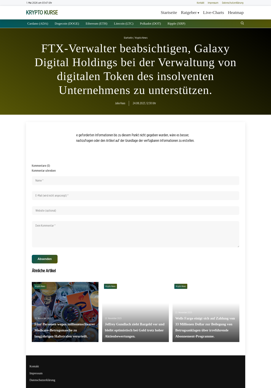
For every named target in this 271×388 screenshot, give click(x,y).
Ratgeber (189, 12)
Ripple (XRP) (176, 23)
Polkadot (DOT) (150, 23)
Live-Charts (213, 12)
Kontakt (200, 2)
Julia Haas (120, 103)
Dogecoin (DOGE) (67, 23)
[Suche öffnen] (242, 23)
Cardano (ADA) (37, 23)
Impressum (213, 2)
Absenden (45, 258)
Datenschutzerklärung (232, 2)
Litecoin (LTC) (123, 23)
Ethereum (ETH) (96, 23)
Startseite (169, 12)
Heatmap (236, 12)
